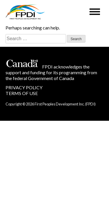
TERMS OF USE (22, 93)
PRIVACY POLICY (24, 87)
